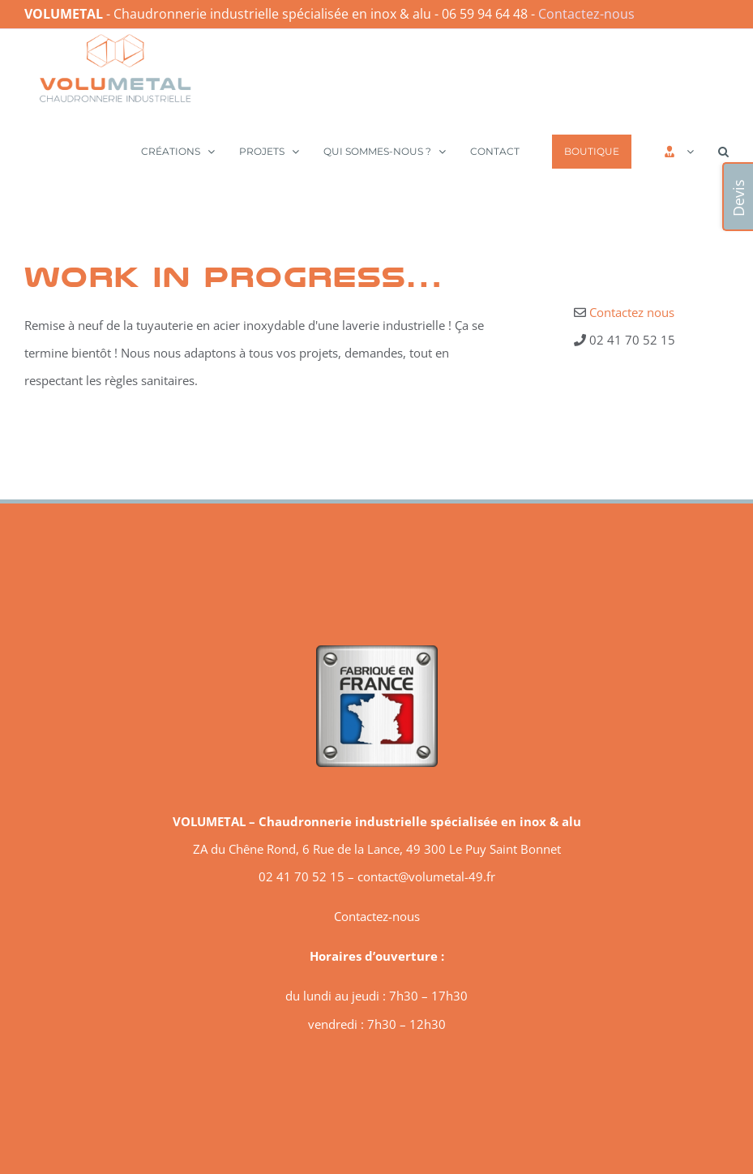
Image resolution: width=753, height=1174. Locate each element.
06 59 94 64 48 (485, 14)
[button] (723, 150)
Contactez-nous (586, 14)
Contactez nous (631, 312)
